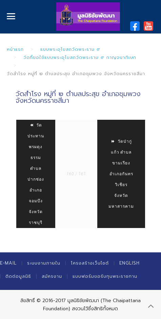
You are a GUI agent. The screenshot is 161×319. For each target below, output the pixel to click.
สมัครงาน (52, 276)
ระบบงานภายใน (43, 263)
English (129, 263)
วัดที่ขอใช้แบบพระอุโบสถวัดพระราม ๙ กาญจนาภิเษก (79, 57)
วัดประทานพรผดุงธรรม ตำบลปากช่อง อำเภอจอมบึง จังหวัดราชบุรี (35, 174)
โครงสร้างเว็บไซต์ (90, 263)
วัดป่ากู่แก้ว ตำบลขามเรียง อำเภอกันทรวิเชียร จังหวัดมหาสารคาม (121, 174)
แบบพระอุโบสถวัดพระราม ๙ (70, 49)
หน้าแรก (15, 49)
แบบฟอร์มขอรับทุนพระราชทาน (105, 276)
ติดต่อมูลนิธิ (18, 276)
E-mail (8, 263)
